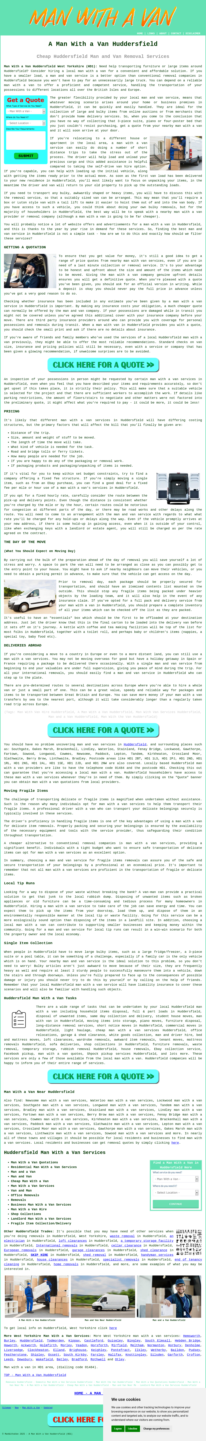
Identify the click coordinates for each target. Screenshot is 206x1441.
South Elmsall (157, 1340)
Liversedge (13, 1350)
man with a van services (85, 420)
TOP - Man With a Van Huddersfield (35, 1375)
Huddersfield (135, 744)
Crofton (193, 1355)
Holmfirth (48, 1345)
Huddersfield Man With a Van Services (55, 1152)
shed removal (94, 1255)
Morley (66, 1345)
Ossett (53, 1355)
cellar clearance (126, 1245)
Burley (9, 1340)
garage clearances (88, 1250)
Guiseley (115, 1340)
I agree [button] (118, 1428)
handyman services (157, 1255)
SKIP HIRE (39, 1255)
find (17, 1100)
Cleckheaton (38, 1350)
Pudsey (194, 1350)
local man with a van (25, 925)
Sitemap (6, 1408)
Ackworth (28, 1345)
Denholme (192, 1345)
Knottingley (136, 1355)
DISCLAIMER (193, 33)
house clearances (52, 1259)
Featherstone (15, 1355)
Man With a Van (31, 1408)
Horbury (174, 1345)
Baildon (177, 1350)
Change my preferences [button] (156, 1428)
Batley (62, 1359)
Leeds (8, 1359)
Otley (119, 1359)
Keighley (98, 1350)
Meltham (137, 1345)
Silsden (157, 1355)
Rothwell (98, 1359)
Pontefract (120, 1350)
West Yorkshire (117, 1336)
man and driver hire (174, 1035)
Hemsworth (191, 1336)
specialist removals (121, 1259)
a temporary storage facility (147, 1241)
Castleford (93, 1340)
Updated (48, 1408)
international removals (43, 673)
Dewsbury (24, 1359)
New (17, 1408)
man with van (135, 261)
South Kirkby (75, 1355)
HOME (140, 33)
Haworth (10, 1345)
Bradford (79, 1359)
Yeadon (81, 1345)
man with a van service (96, 985)
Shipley (37, 1355)
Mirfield (118, 1345)
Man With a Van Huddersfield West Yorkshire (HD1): (50, 66)
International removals (56, 1245)
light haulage (77, 1030)
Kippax (74, 1340)
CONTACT (176, 33)
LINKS (151, 33)
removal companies (99, 843)
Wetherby (158, 1350)
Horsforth (99, 1345)
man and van (152, 97)
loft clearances (73, 1241)
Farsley (97, 1355)
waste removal (122, 1236)
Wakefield (44, 1359)
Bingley (134, 1340)
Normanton (155, 1345)
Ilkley (140, 1350)
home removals (66, 1264)
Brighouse (77, 1350)
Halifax (114, 1355)
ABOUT (163, 33)
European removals (20, 1250)
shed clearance (153, 1250)
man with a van (92, 71)
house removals (135, 1049)
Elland (59, 1350)
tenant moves (170, 1039)
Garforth (175, 1355)
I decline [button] (132, 1428)
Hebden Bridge (187, 1340)
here (175, 1143)
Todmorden (55, 1340)
